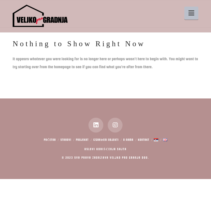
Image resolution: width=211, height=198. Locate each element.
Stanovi (65, 139)
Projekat (82, 139)
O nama (128, 139)
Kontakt (143, 139)
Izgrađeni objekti (106, 139)
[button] (191, 13)
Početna (50, 139)
